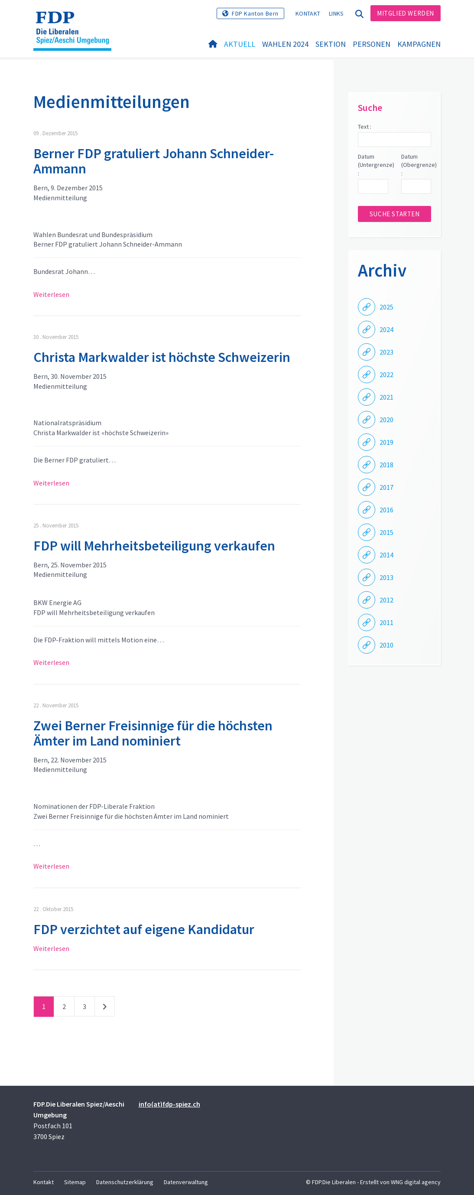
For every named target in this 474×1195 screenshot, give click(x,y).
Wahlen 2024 (285, 44)
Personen (371, 44)
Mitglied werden (405, 13)
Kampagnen (419, 44)
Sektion (330, 44)
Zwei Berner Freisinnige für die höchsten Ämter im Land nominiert (153, 733)
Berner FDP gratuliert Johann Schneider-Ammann (153, 161)
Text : (364, 126)
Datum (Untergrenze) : (373, 165)
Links (336, 13)
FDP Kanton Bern (255, 13)
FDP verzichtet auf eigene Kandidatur (143, 929)
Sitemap (75, 1182)
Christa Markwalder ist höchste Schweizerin (161, 357)
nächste (104, 1008)
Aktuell (239, 44)
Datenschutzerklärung (124, 1182)
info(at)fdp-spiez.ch (169, 1104)
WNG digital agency (416, 1182)
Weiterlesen (51, 294)
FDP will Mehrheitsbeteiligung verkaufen (154, 545)
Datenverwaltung (186, 1182)
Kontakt (307, 13)
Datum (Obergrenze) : (416, 165)
